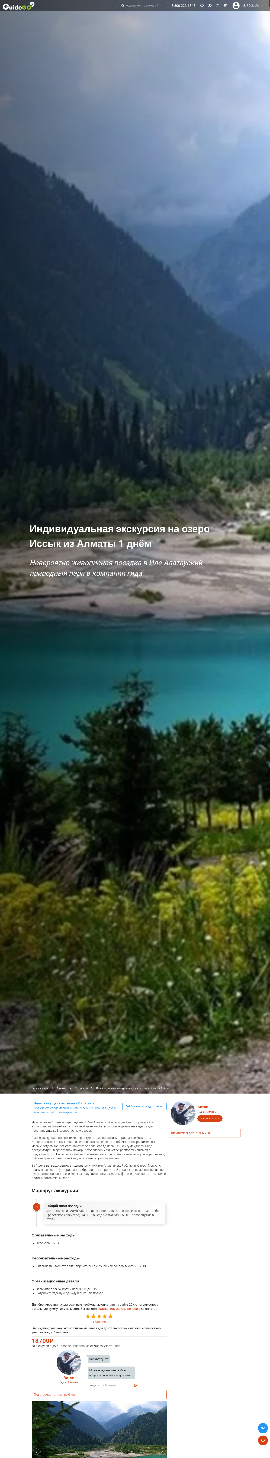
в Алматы (72, 1382)
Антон (68, 1377)
